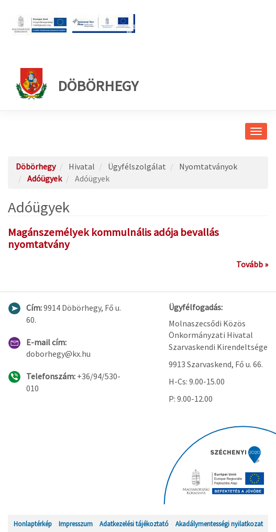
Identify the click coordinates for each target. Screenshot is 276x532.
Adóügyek (44, 178)
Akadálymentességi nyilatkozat (219, 523)
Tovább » (252, 264)
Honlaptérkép (33, 523)
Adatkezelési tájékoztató (134, 523)
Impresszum (76, 523)
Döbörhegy (77, 83)
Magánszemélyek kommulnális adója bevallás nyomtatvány (113, 238)
